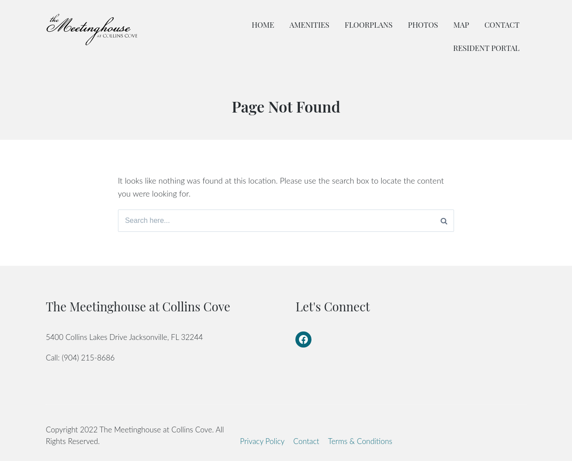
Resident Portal (486, 48)
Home (263, 24)
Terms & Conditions (360, 441)
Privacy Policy (262, 441)
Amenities (309, 24)
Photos (423, 24)
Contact (502, 24)
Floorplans (368, 24)
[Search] (444, 221)
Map (461, 24)
